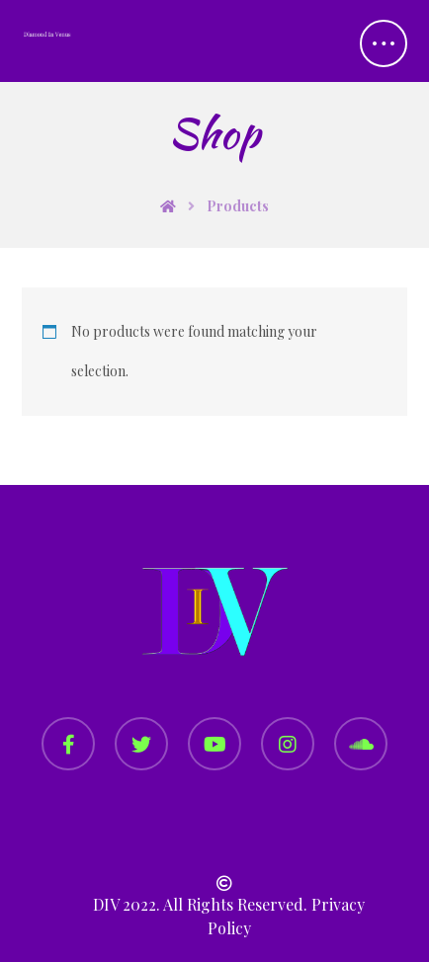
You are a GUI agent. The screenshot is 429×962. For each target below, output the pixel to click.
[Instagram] (287, 743)
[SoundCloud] (360, 743)
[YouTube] (214, 743)
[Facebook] (68, 743)
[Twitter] (141, 743)
